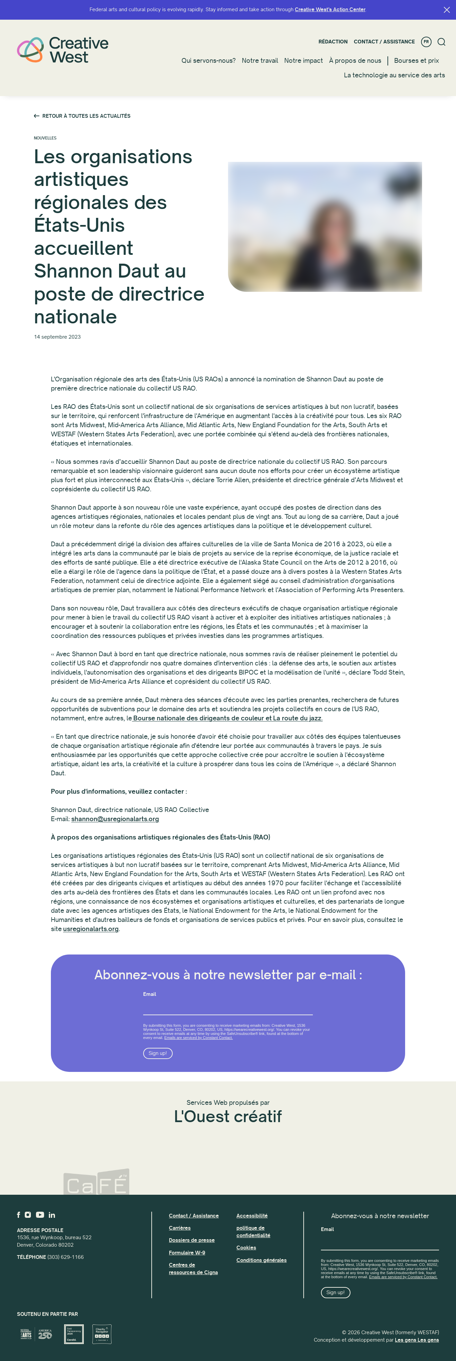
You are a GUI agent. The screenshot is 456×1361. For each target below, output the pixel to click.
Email (149, 1008)
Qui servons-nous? (209, 60)
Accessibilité (252, 1216)
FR (426, 42)
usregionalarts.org (91, 934)
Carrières (180, 1228)
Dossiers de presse (192, 1240)
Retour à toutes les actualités (86, 117)
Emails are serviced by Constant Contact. (198, 1052)
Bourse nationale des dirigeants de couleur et (202, 723)
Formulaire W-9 (187, 1253)
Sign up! (158, 1068)
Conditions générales (261, 1260)
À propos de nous (355, 60)
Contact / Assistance (384, 42)
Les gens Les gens (417, 1340)
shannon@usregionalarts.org (115, 824)
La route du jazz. (298, 723)
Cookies (246, 1248)
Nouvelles (45, 139)
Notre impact (303, 60)
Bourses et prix (416, 60)
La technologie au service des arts (394, 75)
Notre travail (260, 60)
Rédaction (333, 42)
